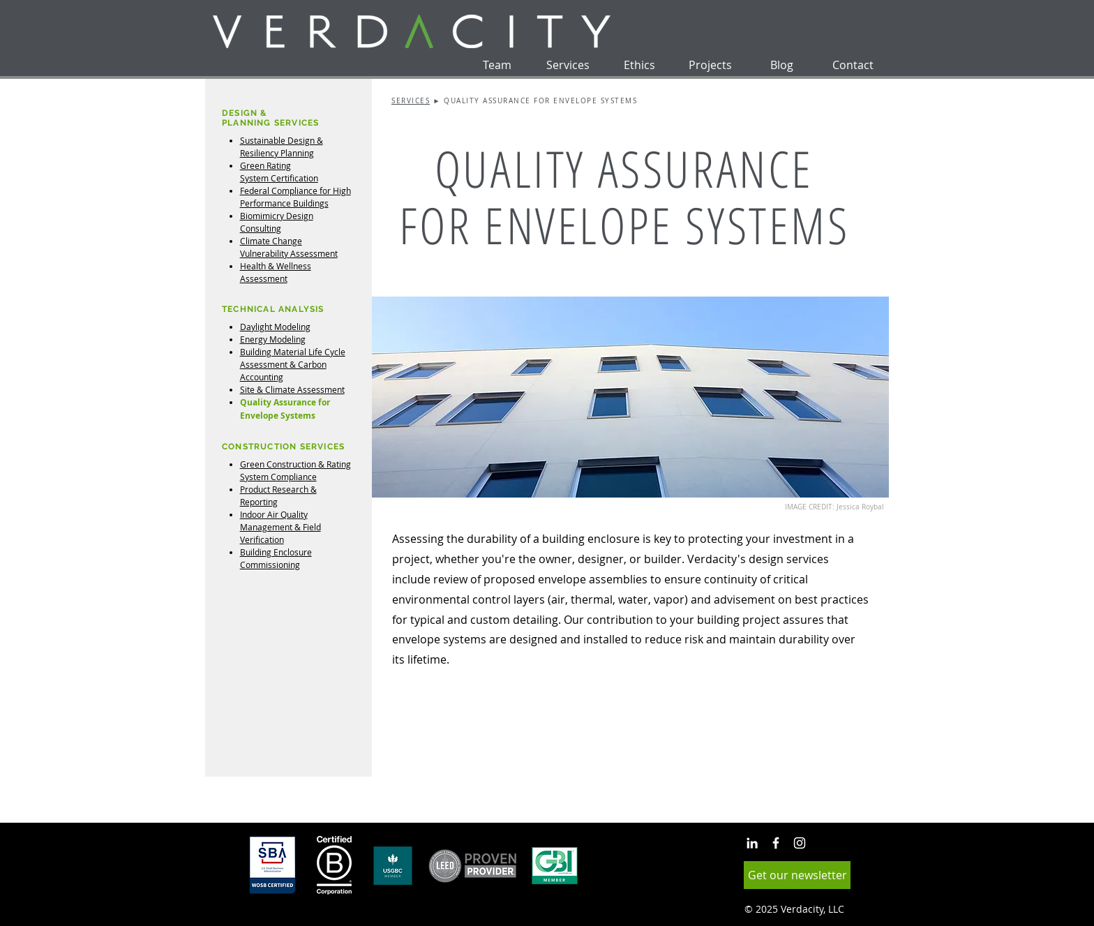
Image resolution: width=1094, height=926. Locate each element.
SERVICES (410, 100)
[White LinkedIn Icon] (752, 843)
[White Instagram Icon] (799, 843)
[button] (797, 875)
